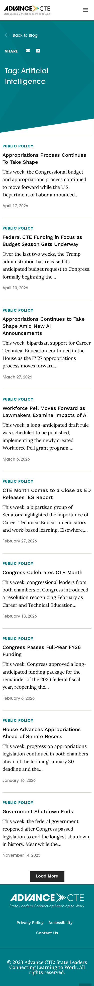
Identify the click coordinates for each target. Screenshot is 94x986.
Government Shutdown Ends (38, 811)
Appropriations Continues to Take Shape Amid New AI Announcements (44, 326)
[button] (85, 10)
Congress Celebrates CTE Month (42, 572)
